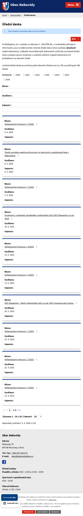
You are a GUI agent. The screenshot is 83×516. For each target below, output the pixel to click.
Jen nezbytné (43, 512)
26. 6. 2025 (9, 226)
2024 (57, 75)
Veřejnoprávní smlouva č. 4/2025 (21, 247)
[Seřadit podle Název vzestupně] (9, 85)
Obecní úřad (15, 15)
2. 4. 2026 (9, 195)
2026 (7, 79)
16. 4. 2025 (9, 339)
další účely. (53, 500)
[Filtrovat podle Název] (41, 90)
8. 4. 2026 (9, 164)
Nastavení (55, 512)
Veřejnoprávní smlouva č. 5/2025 (21, 275)
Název (5, 86)
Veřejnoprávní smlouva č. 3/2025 (21, 388)
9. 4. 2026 (9, 132)
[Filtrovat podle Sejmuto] (41, 109)
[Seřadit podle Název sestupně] (9, 86)
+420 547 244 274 (19, 453)
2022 (37, 75)
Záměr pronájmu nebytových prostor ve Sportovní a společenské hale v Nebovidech (37, 154)
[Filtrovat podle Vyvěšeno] (41, 100)
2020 (18, 75)
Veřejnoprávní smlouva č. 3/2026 (21, 124)
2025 (67, 75)
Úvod (4, 15)
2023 (47, 75)
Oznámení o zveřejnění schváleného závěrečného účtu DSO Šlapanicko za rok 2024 (39, 217)
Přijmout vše (28, 512)
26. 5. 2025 (9, 311)
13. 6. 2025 (9, 255)
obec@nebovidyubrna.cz (22, 456)
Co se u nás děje (9, 497)
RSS (76, 39)
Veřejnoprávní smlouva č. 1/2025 (21, 331)
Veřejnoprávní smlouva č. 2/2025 (21, 359)
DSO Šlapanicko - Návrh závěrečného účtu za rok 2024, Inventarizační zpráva (41, 303)
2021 (27, 75)
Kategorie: (7, 74)
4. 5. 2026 (9, 172)
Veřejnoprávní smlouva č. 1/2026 (21, 187)
